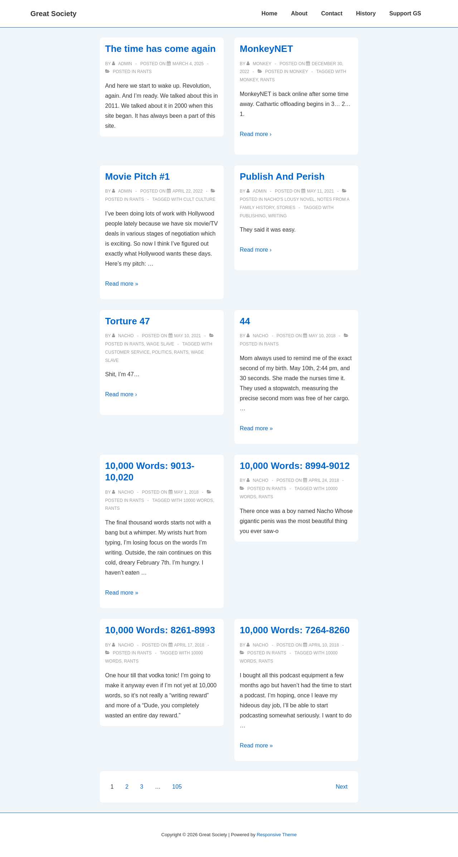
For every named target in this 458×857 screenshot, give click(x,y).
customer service (127, 352)
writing (277, 215)
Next (341, 787)
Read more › (256, 134)
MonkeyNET (266, 48)
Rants (144, 71)
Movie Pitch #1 (137, 176)
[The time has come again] (188, 63)
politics (162, 352)
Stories (286, 207)
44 (245, 321)
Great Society (53, 14)
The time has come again (160, 48)
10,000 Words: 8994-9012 (295, 465)
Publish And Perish (282, 176)
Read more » (121, 284)
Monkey (298, 71)
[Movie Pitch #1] (187, 191)
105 (177, 787)
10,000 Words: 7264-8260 (295, 630)
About (299, 13)
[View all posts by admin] (122, 63)
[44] (322, 335)
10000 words (198, 500)
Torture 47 (127, 321)
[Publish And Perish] (320, 191)
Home (269, 13)
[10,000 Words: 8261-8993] (189, 645)
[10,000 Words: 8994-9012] (324, 480)
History (366, 13)
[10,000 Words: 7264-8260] (324, 645)
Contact (331, 13)
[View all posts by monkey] (259, 63)
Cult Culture (199, 199)
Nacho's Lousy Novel (289, 199)
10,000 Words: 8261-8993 (160, 630)
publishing (253, 215)
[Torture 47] (187, 335)
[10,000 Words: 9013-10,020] (186, 492)
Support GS (405, 13)
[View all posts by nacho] (123, 335)
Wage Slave (160, 344)
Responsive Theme (277, 834)
